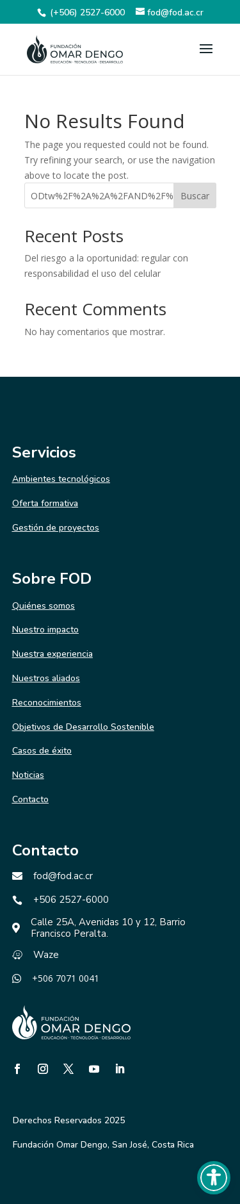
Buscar (194, 196)
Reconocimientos (46, 703)
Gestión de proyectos (55, 528)
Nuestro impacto (45, 629)
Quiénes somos (43, 606)
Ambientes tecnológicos (61, 479)
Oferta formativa (45, 503)
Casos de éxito (42, 751)
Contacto (30, 799)
